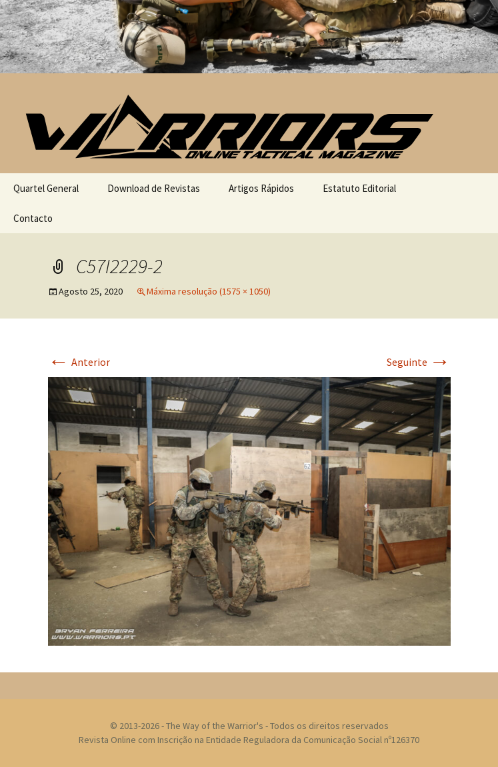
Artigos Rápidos (261, 188)
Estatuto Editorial (359, 188)
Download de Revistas (153, 188)
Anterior (79, 362)
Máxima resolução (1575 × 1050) (209, 291)
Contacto (33, 218)
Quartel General (46, 188)
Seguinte (419, 362)
